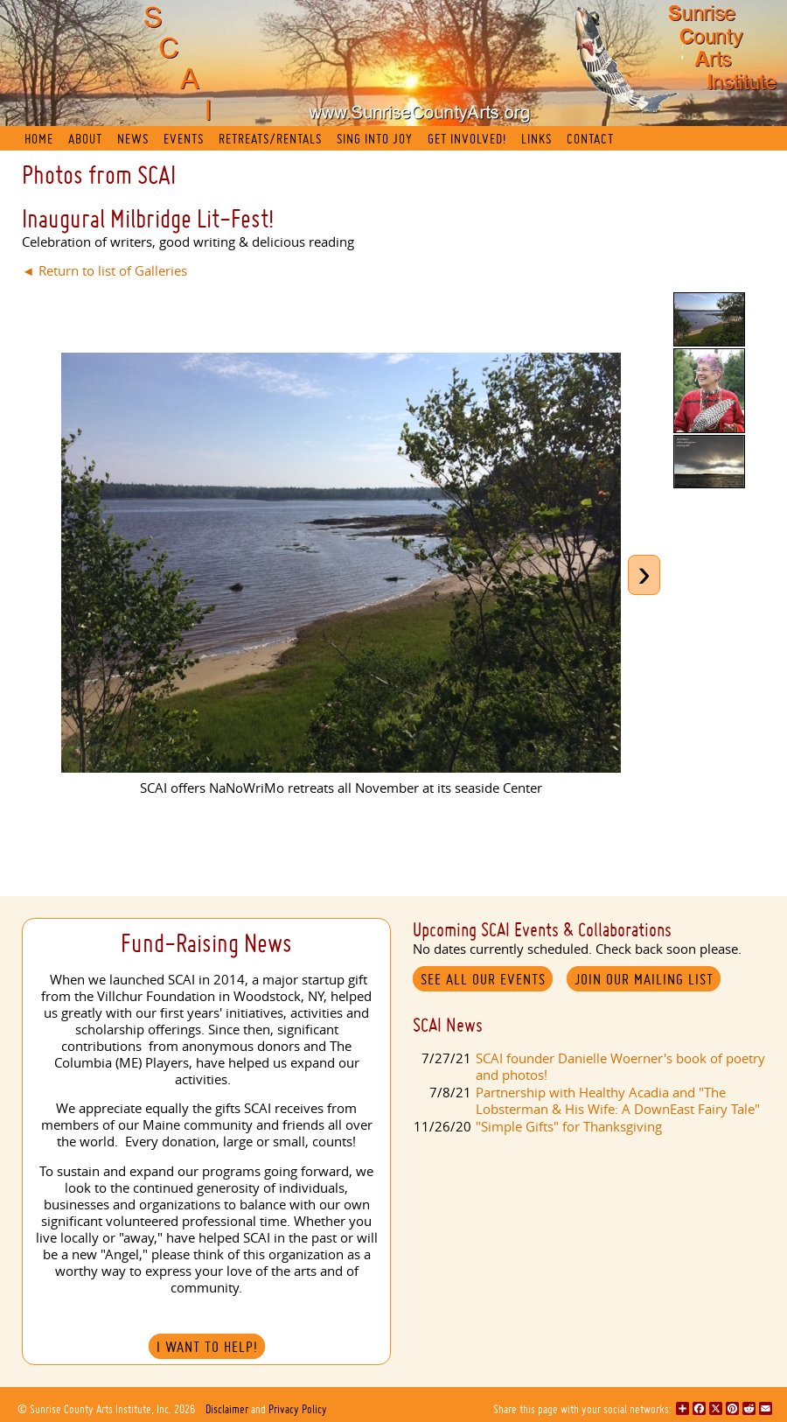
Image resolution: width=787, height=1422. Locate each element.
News (133, 138)
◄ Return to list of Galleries (104, 271)
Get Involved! (467, 138)
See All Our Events (483, 979)
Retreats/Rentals (270, 138)
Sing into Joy (375, 138)
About (85, 138)
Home (38, 138)
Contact (590, 138)
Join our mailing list (644, 979)
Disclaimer (226, 1409)
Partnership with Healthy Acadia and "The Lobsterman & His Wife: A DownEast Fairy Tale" (618, 1100)
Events (184, 138)
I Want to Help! (207, 1346)
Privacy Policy (297, 1409)
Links (536, 138)
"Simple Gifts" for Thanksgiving (569, 1126)
